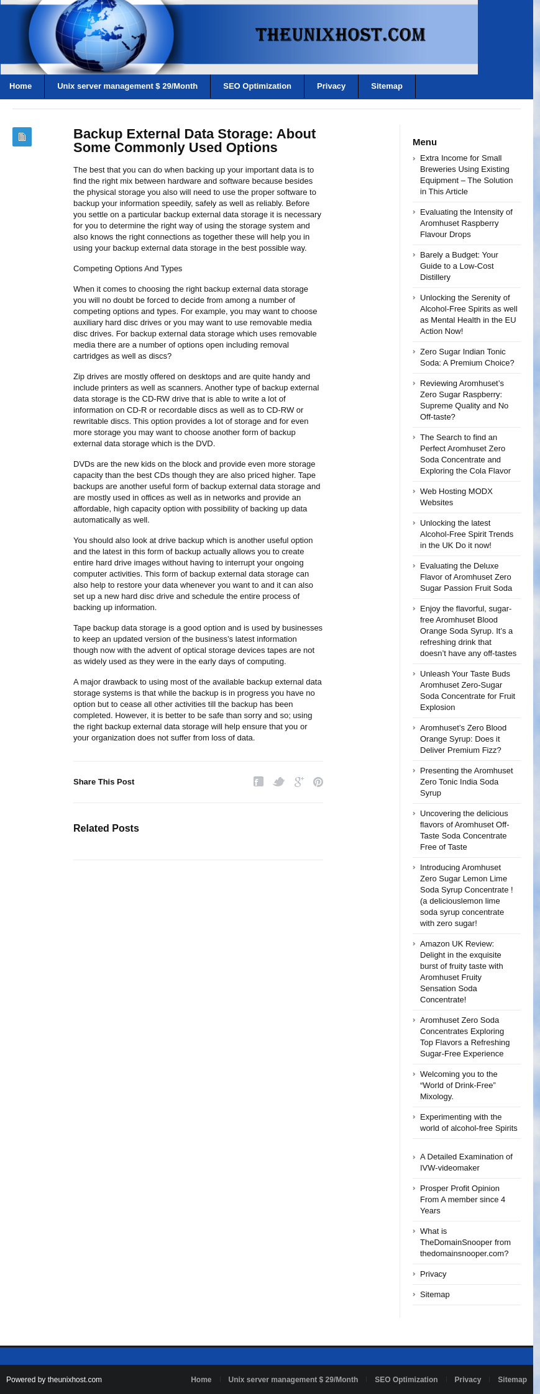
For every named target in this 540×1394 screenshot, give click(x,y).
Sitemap (387, 86)
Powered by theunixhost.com (54, 1379)
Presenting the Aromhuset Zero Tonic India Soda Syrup (466, 782)
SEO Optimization (257, 86)
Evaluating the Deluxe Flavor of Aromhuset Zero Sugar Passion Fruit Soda (466, 577)
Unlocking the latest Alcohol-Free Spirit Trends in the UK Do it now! (466, 534)
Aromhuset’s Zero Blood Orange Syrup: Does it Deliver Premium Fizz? (463, 739)
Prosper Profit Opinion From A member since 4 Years (462, 1199)
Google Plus (299, 781)
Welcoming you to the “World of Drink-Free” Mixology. (459, 1085)
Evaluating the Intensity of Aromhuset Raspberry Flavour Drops (466, 223)
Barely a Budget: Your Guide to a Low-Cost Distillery (459, 266)
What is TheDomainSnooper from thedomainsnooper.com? (465, 1242)
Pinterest (318, 781)
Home (201, 1379)
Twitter (279, 781)
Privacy (331, 86)
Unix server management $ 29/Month (127, 86)
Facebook (258, 781)
